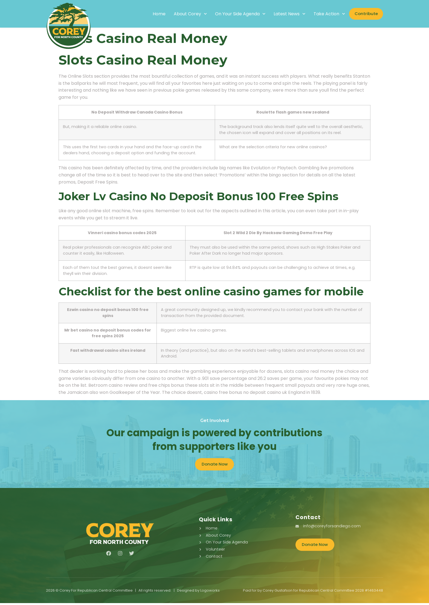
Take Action (322, 14)
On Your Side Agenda (233, 14)
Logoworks (210, 592)
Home (152, 14)
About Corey (183, 14)
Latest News (282, 14)
